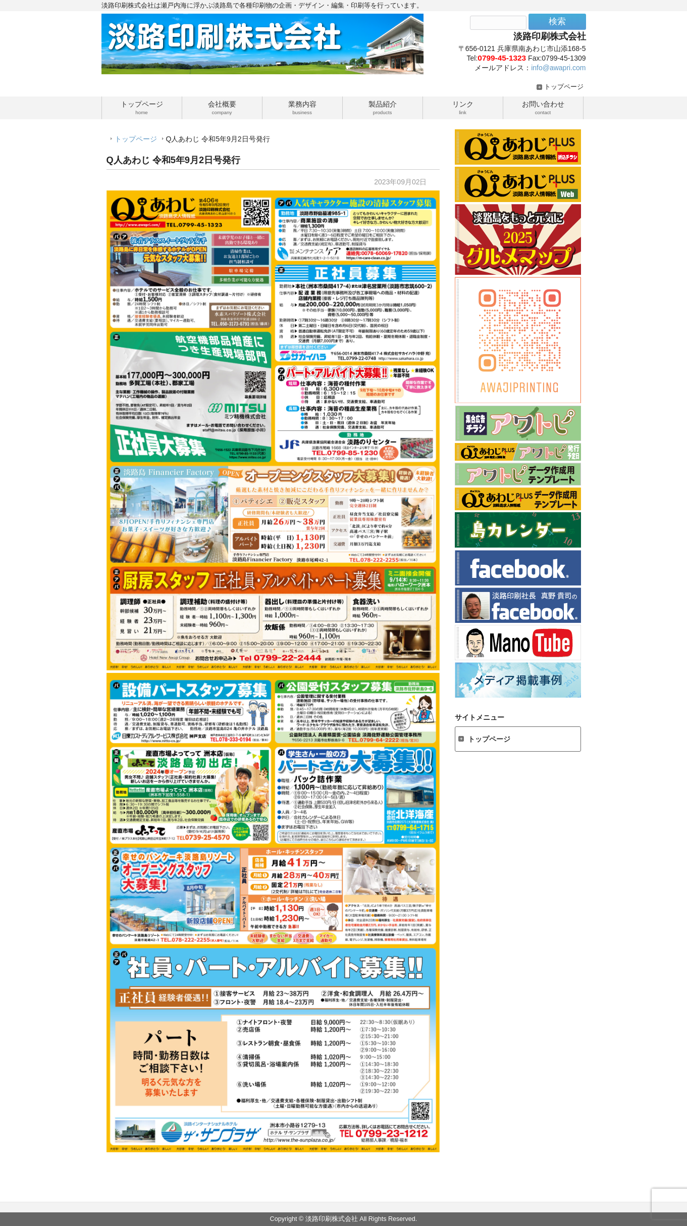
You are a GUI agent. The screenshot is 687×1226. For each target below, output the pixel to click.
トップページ (564, 86)
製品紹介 (382, 107)
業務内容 (302, 107)
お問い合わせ (543, 107)
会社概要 (222, 107)
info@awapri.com (558, 68)
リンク (463, 107)
